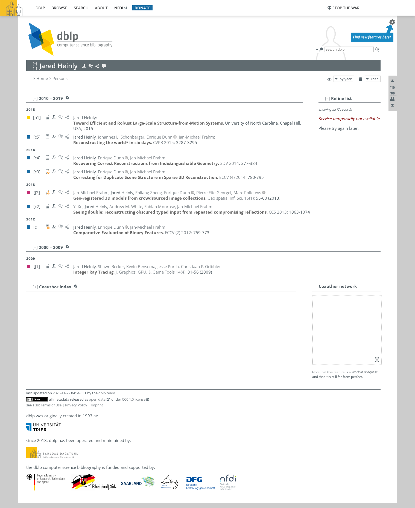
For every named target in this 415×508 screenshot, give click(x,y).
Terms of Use (51, 333)
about (101, 7)
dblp (40, 7)
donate (142, 7)
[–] (344, 98)
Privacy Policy (76, 333)
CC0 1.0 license (133, 327)
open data (97, 327)
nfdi (118, 7)
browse (59, 7)
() (231, 198)
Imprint (97, 333)
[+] (35, 286)
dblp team (106, 320)
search (81, 7)
